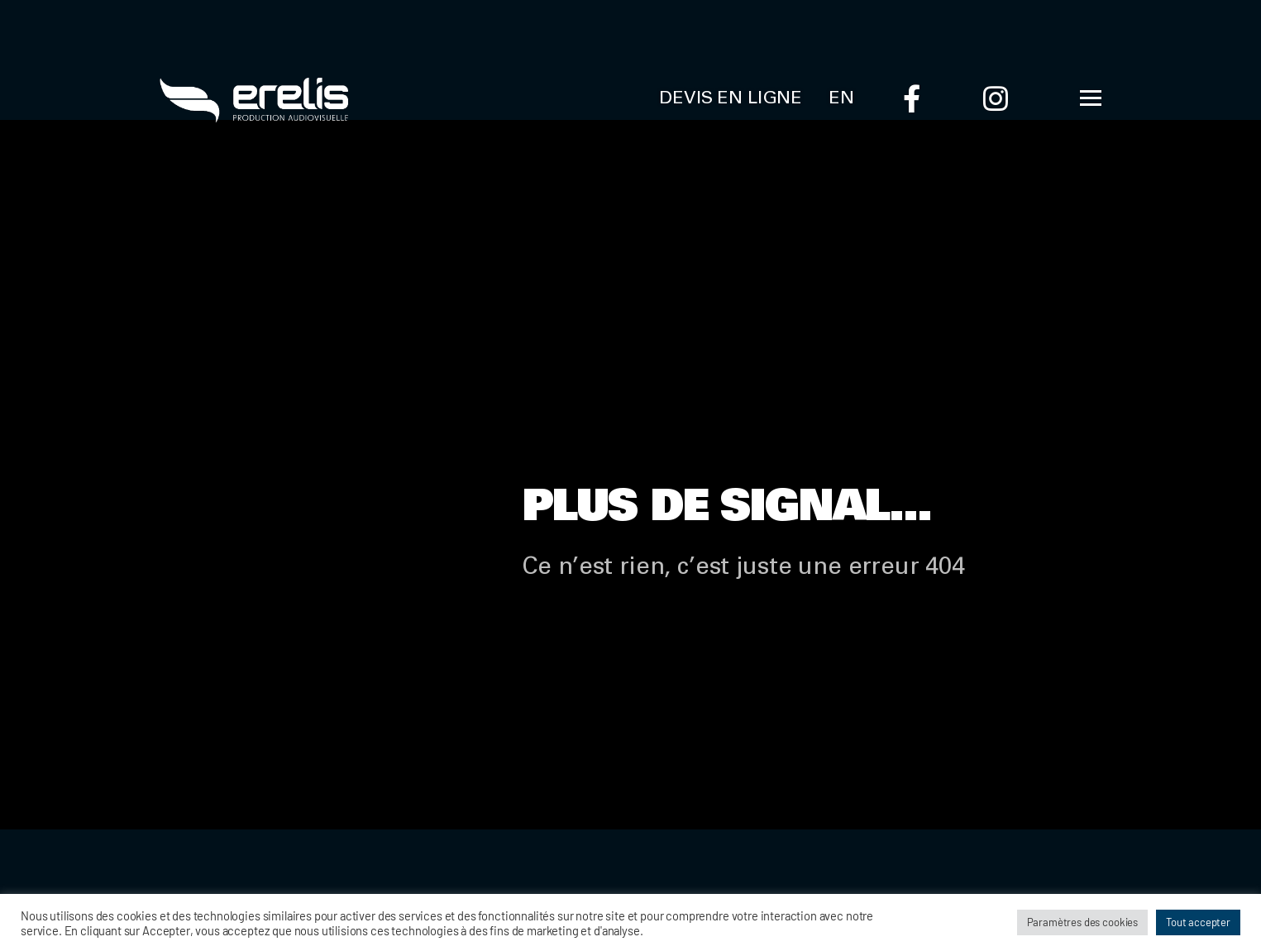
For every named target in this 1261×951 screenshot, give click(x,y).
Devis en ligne (730, 99)
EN (841, 99)
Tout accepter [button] (1198, 922)
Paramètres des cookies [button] (1083, 922)
